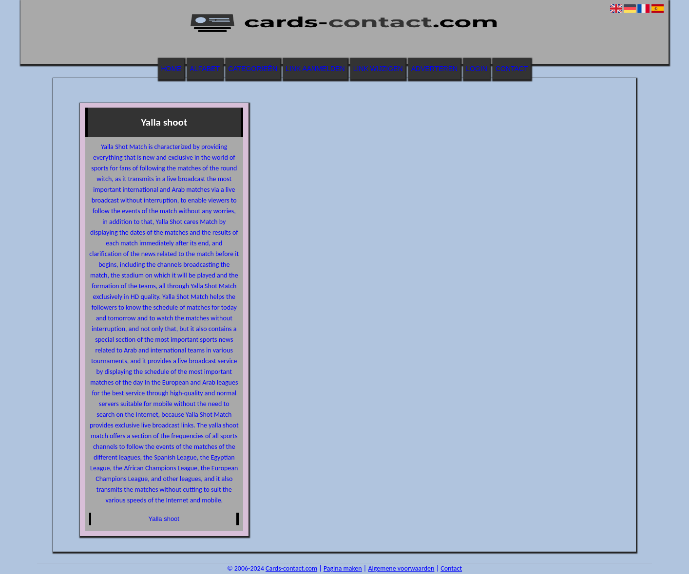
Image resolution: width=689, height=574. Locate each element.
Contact (512, 69)
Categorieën (252, 69)
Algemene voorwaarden (401, 568)
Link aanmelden (315, 69)
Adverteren (434, 69)
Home (171, 69)
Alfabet (205, 69)
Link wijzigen (378, 69)
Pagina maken (343, 568)
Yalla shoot (164, 518)
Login (476, 69)
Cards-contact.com (291, 568)
